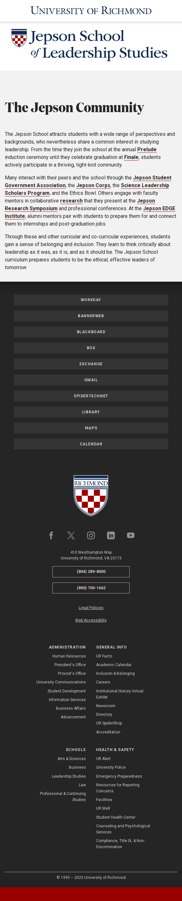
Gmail (91, 380)
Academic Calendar (114, 665)
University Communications (61, 682)
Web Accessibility (91, 620)
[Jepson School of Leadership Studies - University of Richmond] (91, 46)
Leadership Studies (69, 776)
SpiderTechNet (91, 396)
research (71, 201)
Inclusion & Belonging (115, 673)
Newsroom (105, 706)
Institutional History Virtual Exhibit (119, 694)
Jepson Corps (93, 185)
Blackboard (91, 332)
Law (82, 785)
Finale (131, 157)
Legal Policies (91, 608)
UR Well (103, 808)
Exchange (91, 364)
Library (91, 412)
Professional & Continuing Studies (63, 796)
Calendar (91, 444)
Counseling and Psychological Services (123, 829)
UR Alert (103, 758)
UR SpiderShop (109, 723)
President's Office (70, 665)
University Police (111, 767)
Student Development (67, 691)
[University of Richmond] (91, 10)
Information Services (67, 700)
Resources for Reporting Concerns (118, 788)
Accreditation (108, 732)
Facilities (104, 800)
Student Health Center (115, 817)
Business (77, 767)
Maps (91, 428)
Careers (103, 682)
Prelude (147, 149)
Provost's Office (72, 673)
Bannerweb (91, 316)
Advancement (73, 717)
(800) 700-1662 (91, 587)
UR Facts (104, 656)
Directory (104, 714)
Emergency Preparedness (119, 776)
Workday (91, 300)
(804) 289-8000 (91, 571)
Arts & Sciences (72, 758)
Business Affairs (71, 708)
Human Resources (69, 656)
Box (91, 348)
